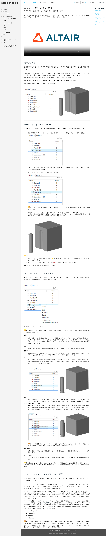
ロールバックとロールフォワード (100, 13)
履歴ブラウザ (98, 10)
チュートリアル (6, 14)
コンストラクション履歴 (10, 18)
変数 (5, 20)
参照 (4, 43)
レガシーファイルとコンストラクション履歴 (100, 23)
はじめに (5, 11)
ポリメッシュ (7, 30)
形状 (5, 27)
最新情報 (5, 9)
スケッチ (6, 25)
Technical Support (72, 533)
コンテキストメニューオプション (100, 17)
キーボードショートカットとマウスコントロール (9, 45)
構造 (4, 34)
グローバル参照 (8, 23)
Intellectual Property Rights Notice (58, 533)
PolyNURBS (7, 32)
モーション (5, 36)
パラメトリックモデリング (9, 16)
